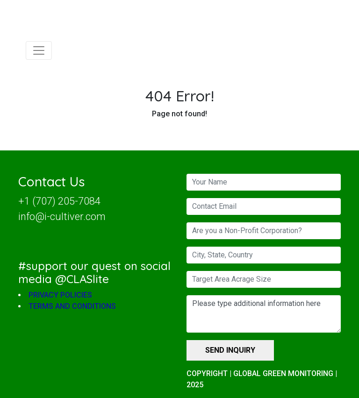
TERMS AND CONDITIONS (72, 306)
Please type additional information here (264, 314)
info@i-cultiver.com (62, 216)
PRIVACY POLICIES (60, 295)
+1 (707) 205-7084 (59, 201)
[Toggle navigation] (39, 50)
